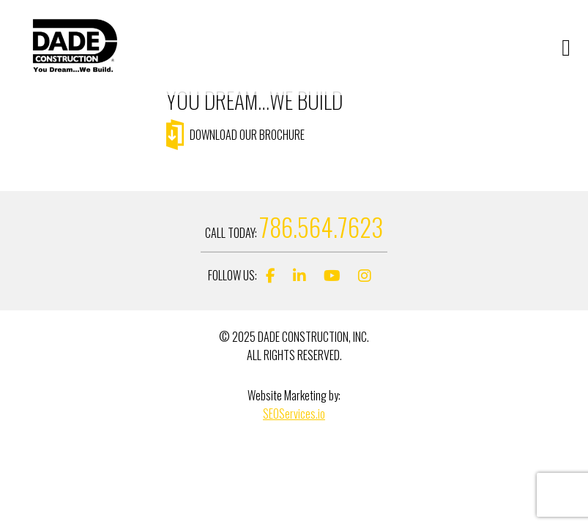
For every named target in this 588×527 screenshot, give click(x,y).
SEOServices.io (294, 413)
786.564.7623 (321, 227)
